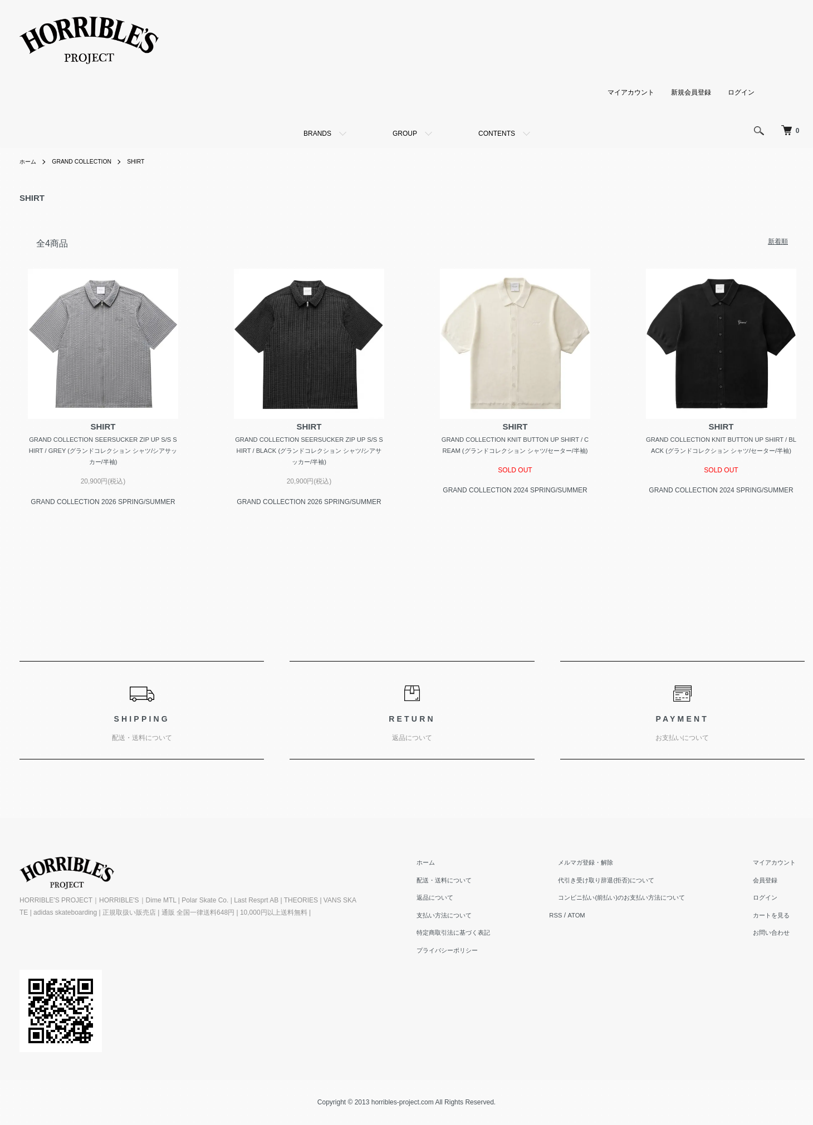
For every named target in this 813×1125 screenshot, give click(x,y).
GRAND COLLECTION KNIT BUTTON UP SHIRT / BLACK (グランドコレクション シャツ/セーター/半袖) (721, 451)
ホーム (29, 161)
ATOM (598, 917)
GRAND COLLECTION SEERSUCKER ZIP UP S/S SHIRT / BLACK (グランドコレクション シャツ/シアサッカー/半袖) (309, 451)
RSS (577, 917)
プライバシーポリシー (472, 952)
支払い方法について (469, 917)
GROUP (405, 133)
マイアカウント (631, 92)
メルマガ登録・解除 (600, 865)
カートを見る (778, 917)
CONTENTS (496, 133)
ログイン (741, 92)
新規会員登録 (691, 92)
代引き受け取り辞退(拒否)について (622, 882)
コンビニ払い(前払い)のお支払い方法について (639, 900)
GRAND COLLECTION (89, 161)
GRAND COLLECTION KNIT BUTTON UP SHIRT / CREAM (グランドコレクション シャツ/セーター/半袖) (515, 451)
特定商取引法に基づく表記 (479, 935)
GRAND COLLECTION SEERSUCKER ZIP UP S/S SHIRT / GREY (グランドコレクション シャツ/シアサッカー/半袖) (103, 451)
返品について (459, 900)
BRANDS (317, 133)
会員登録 (771, 882)
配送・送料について (469, 882)
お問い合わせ (778, 935)
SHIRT (150, 161)
